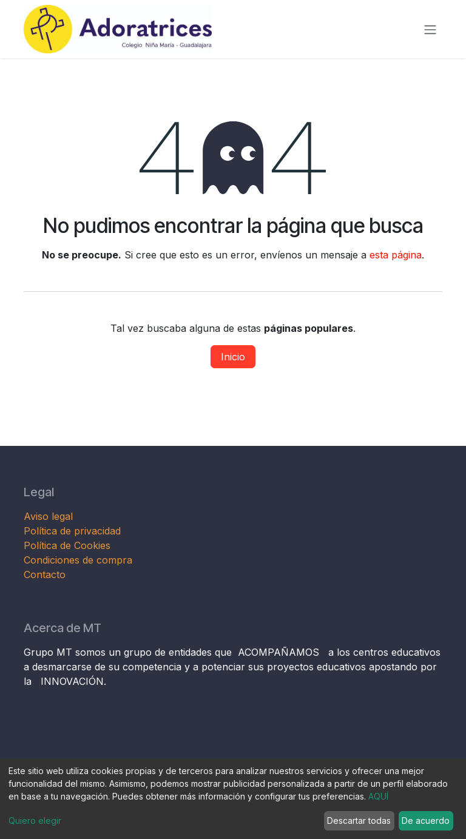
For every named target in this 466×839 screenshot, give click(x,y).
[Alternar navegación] (430, 29)
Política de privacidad (72, 531)
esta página (396, 255)
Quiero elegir (34, 820)
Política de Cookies (67, 545)
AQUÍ (378, 796)
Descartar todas (359, 820)
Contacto (45, 574)
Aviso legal (50, 516)
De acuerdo (426, 820)
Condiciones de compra (78, 560)
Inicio (233, 357)
